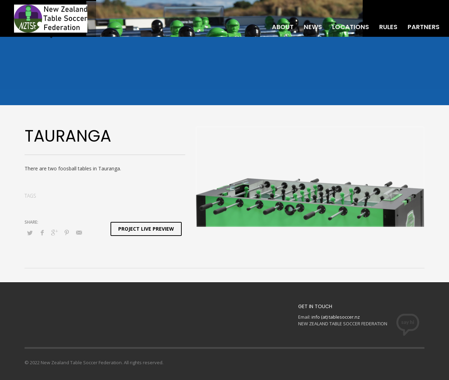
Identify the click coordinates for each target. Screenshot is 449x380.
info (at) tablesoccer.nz (335, 317)
